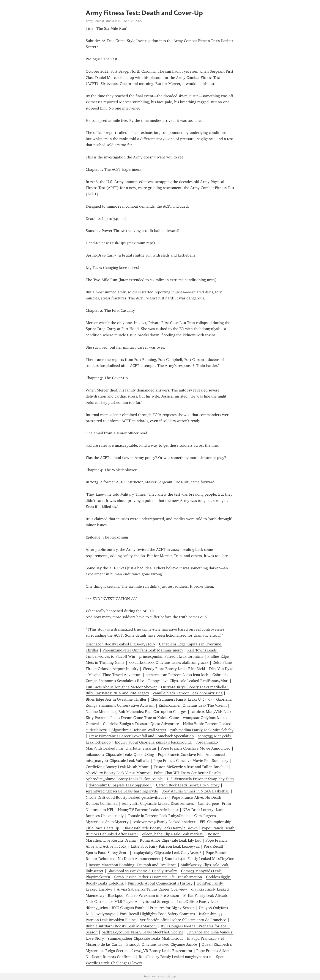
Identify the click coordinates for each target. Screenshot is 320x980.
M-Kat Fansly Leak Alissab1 (206, 895)
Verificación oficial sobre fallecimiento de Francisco (183, 919)
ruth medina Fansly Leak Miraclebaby (201, 730)
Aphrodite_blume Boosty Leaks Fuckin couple (124, 778)
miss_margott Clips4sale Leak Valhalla (117, 760)
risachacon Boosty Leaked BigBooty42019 (120, 644)
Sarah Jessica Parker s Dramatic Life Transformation (158, 877)
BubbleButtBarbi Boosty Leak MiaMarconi (121, 926)
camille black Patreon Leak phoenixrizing (187, 693)
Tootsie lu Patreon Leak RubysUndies (159, 815)
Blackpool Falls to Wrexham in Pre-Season (143, 895)
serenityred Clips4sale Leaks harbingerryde (122, 791)
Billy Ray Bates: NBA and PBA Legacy (117, 693)
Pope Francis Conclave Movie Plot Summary (190, 760)
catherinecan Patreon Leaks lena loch (177, 674)
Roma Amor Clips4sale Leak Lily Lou (170, 840)
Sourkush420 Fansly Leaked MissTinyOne (199, 858)
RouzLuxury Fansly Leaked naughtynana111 (175, 956)
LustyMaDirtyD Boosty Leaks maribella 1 (195, 687)
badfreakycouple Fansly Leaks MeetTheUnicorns (142, 932)
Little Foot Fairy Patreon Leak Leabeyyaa (165, 846)
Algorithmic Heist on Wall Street (138, 730)
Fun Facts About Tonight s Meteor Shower (121, 687)
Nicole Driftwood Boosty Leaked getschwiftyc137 (127, 797)
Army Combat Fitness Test (103, 21)
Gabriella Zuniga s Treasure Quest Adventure (141, 723)
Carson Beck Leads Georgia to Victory (187, 785)
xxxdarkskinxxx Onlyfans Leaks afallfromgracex (168, 662)
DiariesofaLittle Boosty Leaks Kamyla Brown (160, 828)
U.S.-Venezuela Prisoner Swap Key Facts (200, 778)
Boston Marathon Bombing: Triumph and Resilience (133, 865)
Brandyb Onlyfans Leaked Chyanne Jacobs (161, 944)
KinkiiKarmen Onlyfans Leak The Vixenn (193, 705)
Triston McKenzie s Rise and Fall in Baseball (191, 766)
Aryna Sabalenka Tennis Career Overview (152, 889)
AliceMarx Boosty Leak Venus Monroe (118, 772)
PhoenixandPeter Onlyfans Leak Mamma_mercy (142, 650)
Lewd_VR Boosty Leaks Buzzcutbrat (162, 950)
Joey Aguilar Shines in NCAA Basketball (195, 791)
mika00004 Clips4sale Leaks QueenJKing (120, 754)
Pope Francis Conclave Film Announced (191, 754)
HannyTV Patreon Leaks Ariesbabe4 (148, 809)
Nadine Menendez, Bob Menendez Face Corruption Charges (136, 711)
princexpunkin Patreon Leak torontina (171, 656)
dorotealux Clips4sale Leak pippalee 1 (120, 785)
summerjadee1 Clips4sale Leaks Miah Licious (145, 938)
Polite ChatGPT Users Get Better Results (187, 772)
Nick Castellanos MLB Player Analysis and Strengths (129, 901)
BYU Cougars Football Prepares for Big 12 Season (153, 907)
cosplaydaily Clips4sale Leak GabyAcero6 (167, 852)
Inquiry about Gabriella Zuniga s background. (153, 742)
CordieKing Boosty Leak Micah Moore (118, 766)
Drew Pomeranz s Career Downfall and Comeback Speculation (141, 736)
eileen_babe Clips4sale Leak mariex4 (173, 834)
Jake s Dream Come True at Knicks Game (144, 717)
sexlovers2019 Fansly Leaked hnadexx (164, 821)
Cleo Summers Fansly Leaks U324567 (181, 699)
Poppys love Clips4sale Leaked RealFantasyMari (188, 680)
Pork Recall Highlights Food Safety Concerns (157, 913)
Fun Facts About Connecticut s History (160, 883)
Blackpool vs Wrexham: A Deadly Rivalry (142, 871)
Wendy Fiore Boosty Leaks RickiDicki (174, 668)
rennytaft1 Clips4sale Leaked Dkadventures (158, 803)
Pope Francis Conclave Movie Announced (195, 748)
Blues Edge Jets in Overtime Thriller (116, 699)
